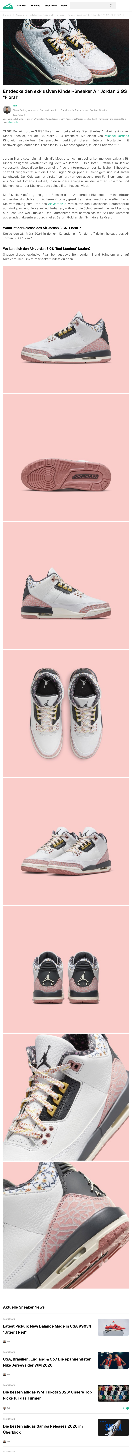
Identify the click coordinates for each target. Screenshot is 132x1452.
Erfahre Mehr (13, 122)
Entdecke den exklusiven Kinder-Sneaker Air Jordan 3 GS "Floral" (75, 15)
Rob (15, 105)
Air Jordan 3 (57, 204)
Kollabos (35, 5)
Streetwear (51, 5)
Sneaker (21, 5)
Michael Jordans (117, 136)
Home (7, 15)
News (64, 5)
